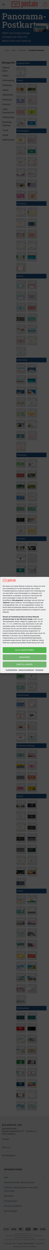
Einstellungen (24, 664)
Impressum (39, 670)
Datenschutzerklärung (26, 670)
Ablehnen (24, 657)
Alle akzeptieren (24, 650)
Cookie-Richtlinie (11, 670)
